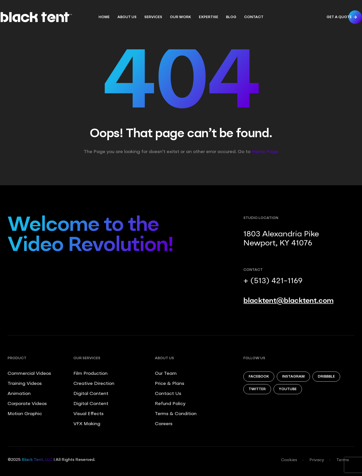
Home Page (265, 152)
